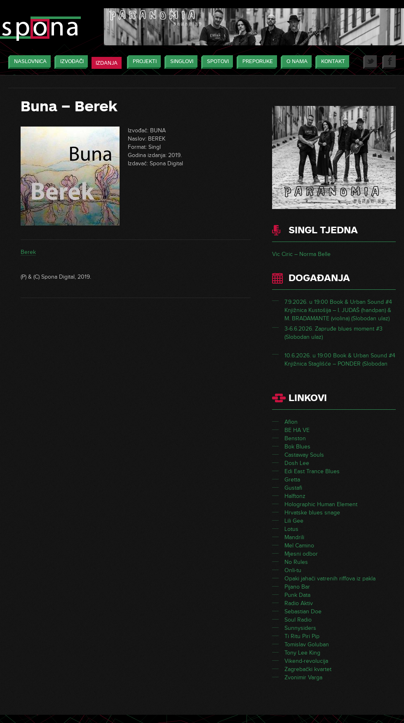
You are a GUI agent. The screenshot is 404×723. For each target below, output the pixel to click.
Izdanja (106, 63)
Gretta (292, 480)
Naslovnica (28, 62)
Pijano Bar (297, 587)
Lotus (291, 529)
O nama (295, 62)
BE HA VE (297, 430)
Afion (291, 422)
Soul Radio (298, 620)
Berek (28, 252)
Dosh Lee (296, 463)
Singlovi (179, 62)
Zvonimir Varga (303, 677)
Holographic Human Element (320, 504)
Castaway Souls (304, 455)
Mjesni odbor (301, 554)
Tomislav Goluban (306, 644)
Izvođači (70, 62)
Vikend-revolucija (306, 661)
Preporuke (255, 62)
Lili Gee (293, 521)
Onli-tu (292, 570)
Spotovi (216, 62)
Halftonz (294, 496)
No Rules (296, 562)
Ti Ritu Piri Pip (301, 636)
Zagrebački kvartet (307, 669)
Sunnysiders (300, 628)
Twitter (370, 62)
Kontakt (331, 62)
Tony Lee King (302, 653)
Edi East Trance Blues (312, 471)
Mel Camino (299, 545)
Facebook (389, 62)
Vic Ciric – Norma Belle (301, 254)
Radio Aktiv (298, 603)
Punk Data (297, 595)
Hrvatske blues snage (312, 512)
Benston (295, 438)
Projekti (143, 62)
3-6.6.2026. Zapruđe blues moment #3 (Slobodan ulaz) (333, 333)
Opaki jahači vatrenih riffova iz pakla (330, 578)
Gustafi (293, 488)
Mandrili (294, 537)
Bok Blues (297, 447)
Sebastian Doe (303, 611)
